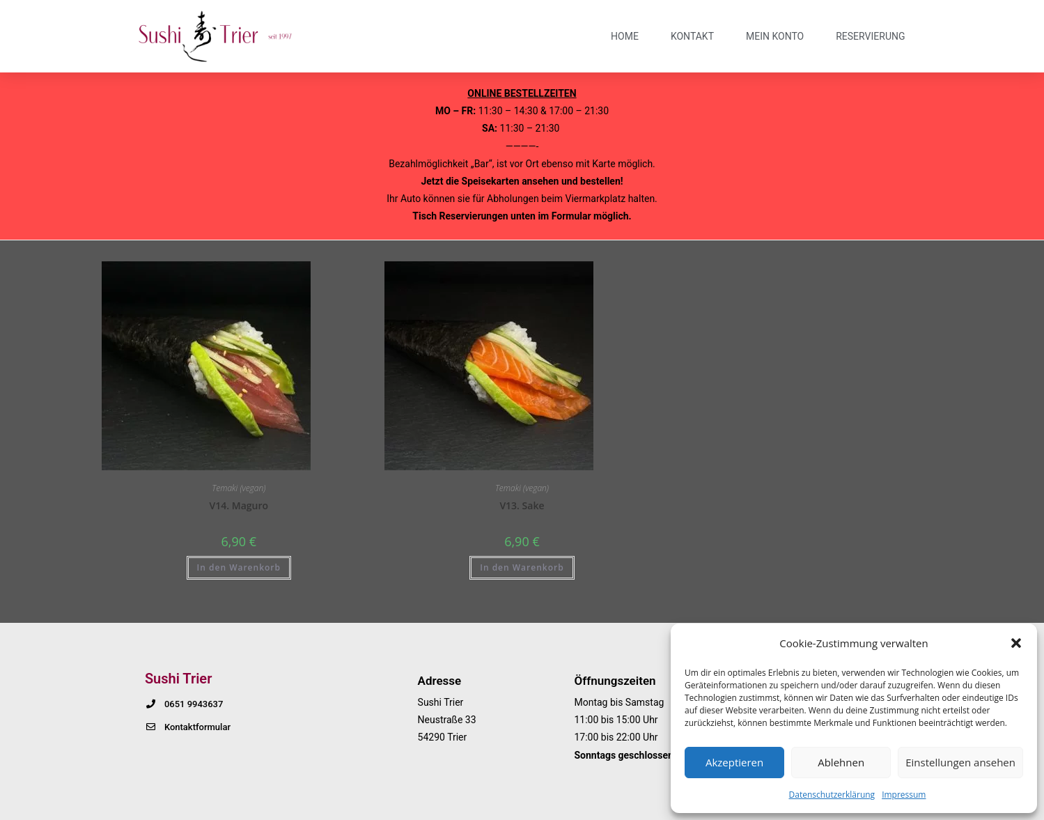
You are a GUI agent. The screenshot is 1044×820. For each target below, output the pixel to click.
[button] (1016, 643)
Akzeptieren (734, 762)
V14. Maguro (239, 505)
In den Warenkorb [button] (239, 567)
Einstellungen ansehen (960, 762)
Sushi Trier (178, 678)
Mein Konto (775, 36)
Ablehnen (841, 762)
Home (625, 36)
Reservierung (870, 36)
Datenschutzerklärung (832, 794)
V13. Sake (521, 505)
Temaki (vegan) (238, 488)
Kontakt (692, 36)
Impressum (904, 794)
